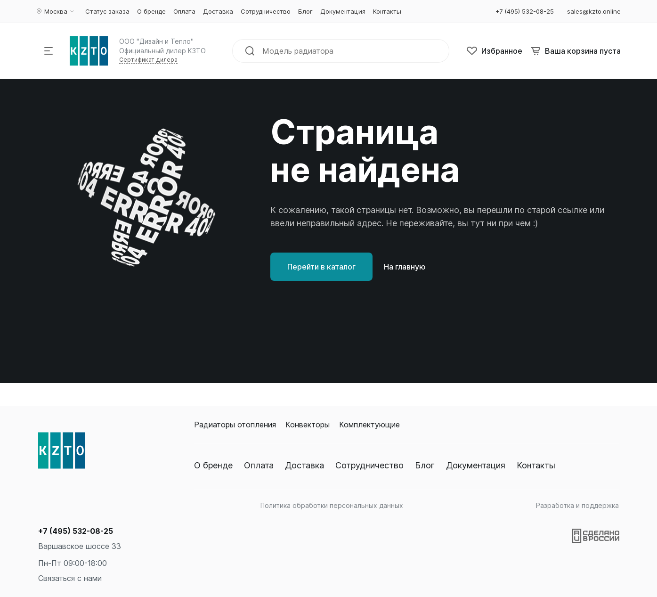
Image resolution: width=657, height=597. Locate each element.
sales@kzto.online (594, 11)
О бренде (213, 465)
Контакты (536, 465)
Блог (425, 465)
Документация (475, 465)
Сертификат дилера (148, 59)
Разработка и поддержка (577, 505)
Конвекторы (307, 424)
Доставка (304, 465)
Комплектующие (369, 424)
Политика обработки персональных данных (331, 505)
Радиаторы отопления (235, 424)
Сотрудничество (369, 465)
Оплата (259, 465)
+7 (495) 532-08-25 (75, 531)
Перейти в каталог (321, 266)
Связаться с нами (70, 578)
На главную (405, 266)
